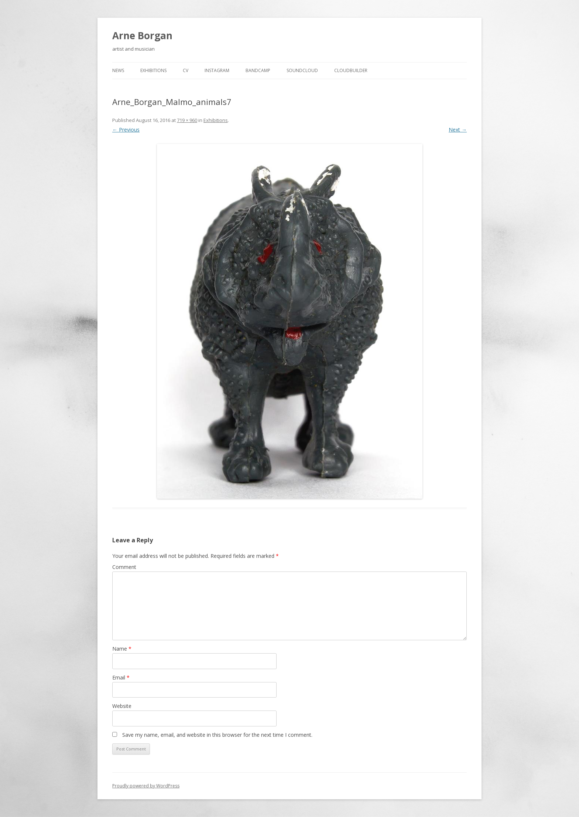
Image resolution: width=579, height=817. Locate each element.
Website (121, 705)
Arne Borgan (142, 35)
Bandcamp (258, 70)
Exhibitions (153, 70)
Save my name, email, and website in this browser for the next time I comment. (217, 734)
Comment (124, 566)
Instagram (217, 70)
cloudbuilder (350, 70)
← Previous (126, 129)
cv (185, 70)
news (118, 70)
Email (121, 677)
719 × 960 (187, 120)
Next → (458, 129)
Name (121, 648)
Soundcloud (302, 70)
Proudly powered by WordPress (145, 786)
